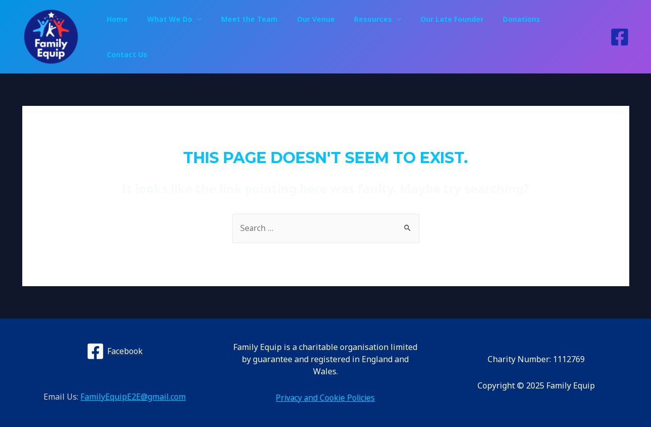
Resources (385, 37)
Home (145, 37)
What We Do (197, 37)
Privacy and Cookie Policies (325, 397)
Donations (519, 37)
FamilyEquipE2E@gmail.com (133, 397)
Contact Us (572, 37)
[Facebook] (619, 37)
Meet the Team (267, 37)
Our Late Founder (455, 37)
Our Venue (329, 37)
